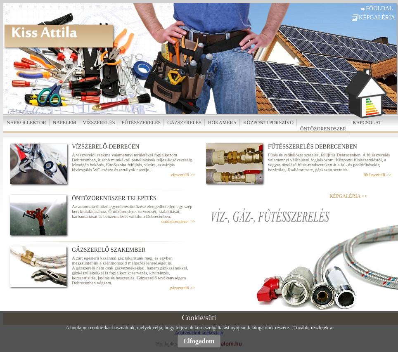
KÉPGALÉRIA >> (348, 196)
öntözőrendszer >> (178, 221)
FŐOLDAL (379, 8)
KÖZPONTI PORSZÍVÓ (268, 122)
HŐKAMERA (222, 122)
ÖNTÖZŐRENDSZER (323, 129)
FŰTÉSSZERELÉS (141, 122)
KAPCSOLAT (367, 122)
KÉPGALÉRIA (377, 17)
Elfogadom (199, 341)
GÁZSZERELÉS (184, 122)
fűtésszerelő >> (377, 174)
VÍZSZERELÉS (99, 122)
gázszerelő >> (182, 287)
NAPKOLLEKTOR (26, 122)
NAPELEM (64, 122)
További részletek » (313, 328)
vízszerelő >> (183, 174)
